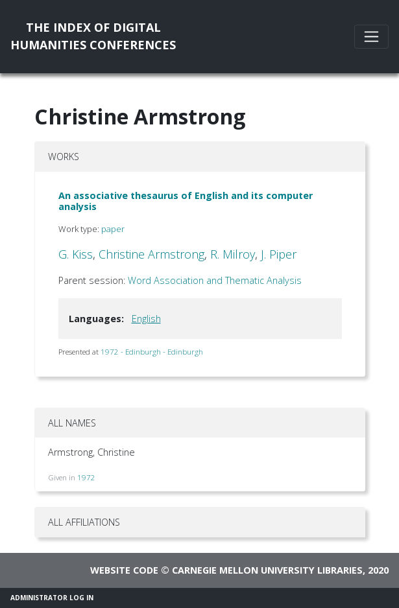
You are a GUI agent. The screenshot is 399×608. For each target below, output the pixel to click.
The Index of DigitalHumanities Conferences (93, 36)
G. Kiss (75, 254)
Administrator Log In (51, 597)
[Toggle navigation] (371, 37)
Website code (124, 570)
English (146, 318)
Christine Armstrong (151, 254)
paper (113, 229)
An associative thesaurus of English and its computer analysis (185, 201)
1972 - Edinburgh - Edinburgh (152, 352)
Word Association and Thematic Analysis (215, 280)
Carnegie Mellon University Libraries (267, 570)
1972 (86, 477)
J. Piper (278, 254)
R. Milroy (232, 254)
